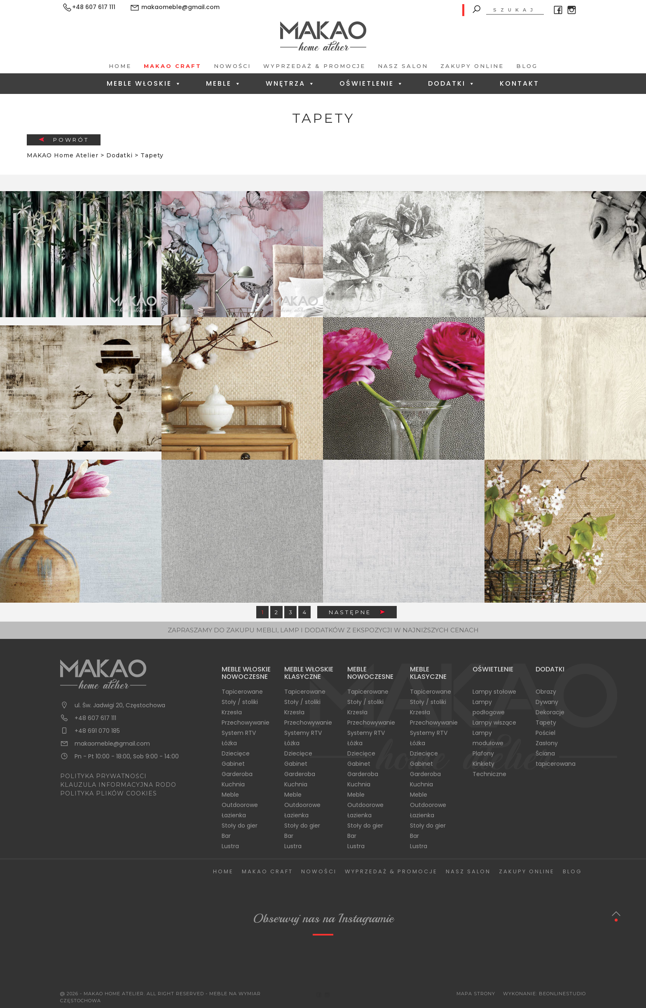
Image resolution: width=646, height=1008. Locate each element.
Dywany (547, 702)
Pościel (545, 733)
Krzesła (232, 712)
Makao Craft (172, 66)
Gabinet (233, 764)
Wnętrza (291, 83)
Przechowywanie (245, 722)
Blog (527, 66)
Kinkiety (483, 764)
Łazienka (234, 815)
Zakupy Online (472, 66)
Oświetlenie (371, 83)
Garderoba (237, 774)
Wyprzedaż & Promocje (314, 66)
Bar (226, 836)
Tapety (546, 722)
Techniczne (489, 774)
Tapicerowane (242, 692)
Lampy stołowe (494, 692)
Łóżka (229, 743)
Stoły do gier (239, 825)
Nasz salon (403, 66)
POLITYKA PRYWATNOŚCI (103, 776)
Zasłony (547, 743)
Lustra (230, 846)
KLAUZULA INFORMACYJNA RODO (118, 784)
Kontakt (519, 83)
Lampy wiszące (494, 722)
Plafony (483, 753)
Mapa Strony (475, 993)
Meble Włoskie (144, 83)
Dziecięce (236, 753)
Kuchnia (233, 784)
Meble (224, 83)
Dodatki (452, 83)
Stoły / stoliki (240, 702)
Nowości (232, 66)
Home (120, 66)
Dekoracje (550, 712)
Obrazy (546, 692)
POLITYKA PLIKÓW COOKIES (108, 793)
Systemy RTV (303, 733)
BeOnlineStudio (562, 993)
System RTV (239, 733)
